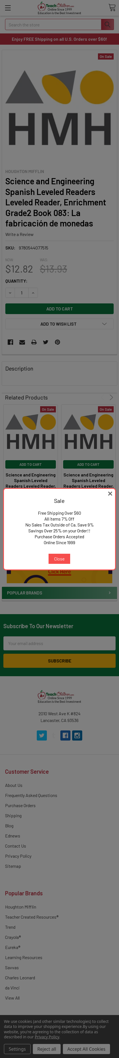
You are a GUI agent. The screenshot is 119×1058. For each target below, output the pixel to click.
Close (59, 558)
